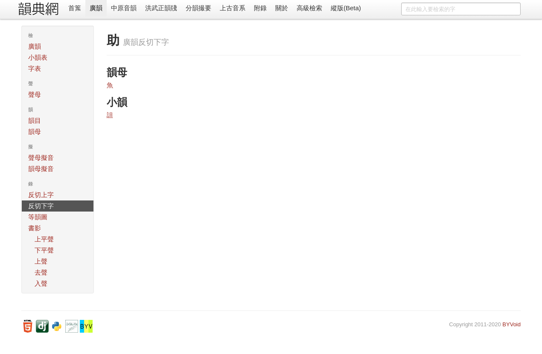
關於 (281, 8)
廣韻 (96, 8)
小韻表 (37, 57)
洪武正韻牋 (161, 8)
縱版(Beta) (346, 8)
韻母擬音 (41, 168)
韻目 (34, 120)
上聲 (41, 261)
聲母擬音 (41, 157)
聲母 (34, 94)
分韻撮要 (198, 8)
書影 (34, 228)
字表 (34, 68)
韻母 (34, 131)
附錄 (260, 8)
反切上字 (41, 194)
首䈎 (74, 8)
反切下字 (41, 205)
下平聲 (44, 250)
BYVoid (511, 324)
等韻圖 (37, 217)
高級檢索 (309, 8)
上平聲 (44, 239)
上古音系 (232, 8)
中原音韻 (124, 8)
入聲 (41, 283)
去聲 (41, 272)
